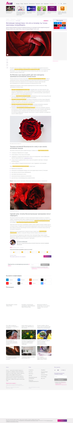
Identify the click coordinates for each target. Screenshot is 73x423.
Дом (42, 3)
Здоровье (46, 3)
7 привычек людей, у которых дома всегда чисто (28, 348)
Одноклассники (33, 280)
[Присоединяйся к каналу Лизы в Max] (13, 294)
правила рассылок (34, 268)
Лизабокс (51, 3)
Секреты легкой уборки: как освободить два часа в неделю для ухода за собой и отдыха (20, 13)
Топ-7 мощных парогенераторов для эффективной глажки (42, 348)
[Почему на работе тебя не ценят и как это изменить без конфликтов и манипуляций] (44, 310)
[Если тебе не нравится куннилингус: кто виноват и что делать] (13, 310)
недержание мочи (28, 158)
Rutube (43, 280)
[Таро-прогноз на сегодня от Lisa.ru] (52, 8)
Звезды (18, 3)
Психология (32, 3)
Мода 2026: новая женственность (9, 12)
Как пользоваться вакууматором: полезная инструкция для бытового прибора (12, 333)
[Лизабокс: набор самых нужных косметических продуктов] (62, 8)
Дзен (20, 283)
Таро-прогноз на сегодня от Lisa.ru (52, 12)
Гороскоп (38, 3)
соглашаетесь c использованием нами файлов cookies (28, 420)
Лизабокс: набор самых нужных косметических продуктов (62, 12)
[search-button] (61, 3)
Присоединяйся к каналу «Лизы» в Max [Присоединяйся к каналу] (11, 300)
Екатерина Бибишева (10, 20)
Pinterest (32, 283)
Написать (48, 256)
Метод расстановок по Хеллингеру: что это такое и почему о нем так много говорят (43, 301)
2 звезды (45, 20)
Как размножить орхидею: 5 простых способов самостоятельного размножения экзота (43, 333)
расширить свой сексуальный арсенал (19, 105)
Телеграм (9, 280)
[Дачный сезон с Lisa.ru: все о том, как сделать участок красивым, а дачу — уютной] (41, 8)
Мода (21, 3)
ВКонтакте (21, 280)
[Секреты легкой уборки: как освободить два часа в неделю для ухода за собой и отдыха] (20, 8)
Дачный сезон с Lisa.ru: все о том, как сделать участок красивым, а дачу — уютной (41, 13)
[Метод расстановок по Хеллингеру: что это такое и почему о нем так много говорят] (44, 294)
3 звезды (46, 20)
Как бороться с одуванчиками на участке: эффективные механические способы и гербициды (28, 333)
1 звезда (44, 20)
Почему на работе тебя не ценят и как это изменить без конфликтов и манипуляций (43, 317)
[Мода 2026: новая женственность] (10, 8)
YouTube (9, 283)
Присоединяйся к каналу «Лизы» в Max (31, 12)
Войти (64, 3)
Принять (62, 420)
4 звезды (47, 20)
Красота (26, 3)
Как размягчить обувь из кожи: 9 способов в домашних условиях (13, 348)
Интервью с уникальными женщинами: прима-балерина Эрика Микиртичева (28, 301)
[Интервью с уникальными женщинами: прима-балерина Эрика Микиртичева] (29, 294)
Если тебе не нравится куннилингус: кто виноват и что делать (12, 317)
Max (43, 283)
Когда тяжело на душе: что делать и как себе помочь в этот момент (28, 317)
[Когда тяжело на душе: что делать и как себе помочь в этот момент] (29, 310)
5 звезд (48, 20)
